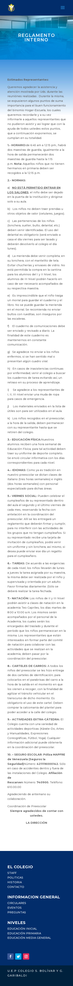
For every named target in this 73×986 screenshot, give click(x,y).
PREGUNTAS (16, 912)
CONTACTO (15, 887)
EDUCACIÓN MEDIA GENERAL (29, 938)
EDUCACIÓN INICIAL (22, 928)
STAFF (12, 873)
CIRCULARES (16, 903)
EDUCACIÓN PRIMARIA (24, 933)
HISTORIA (14, 882)
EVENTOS (14, 907)
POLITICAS (15, 877)
